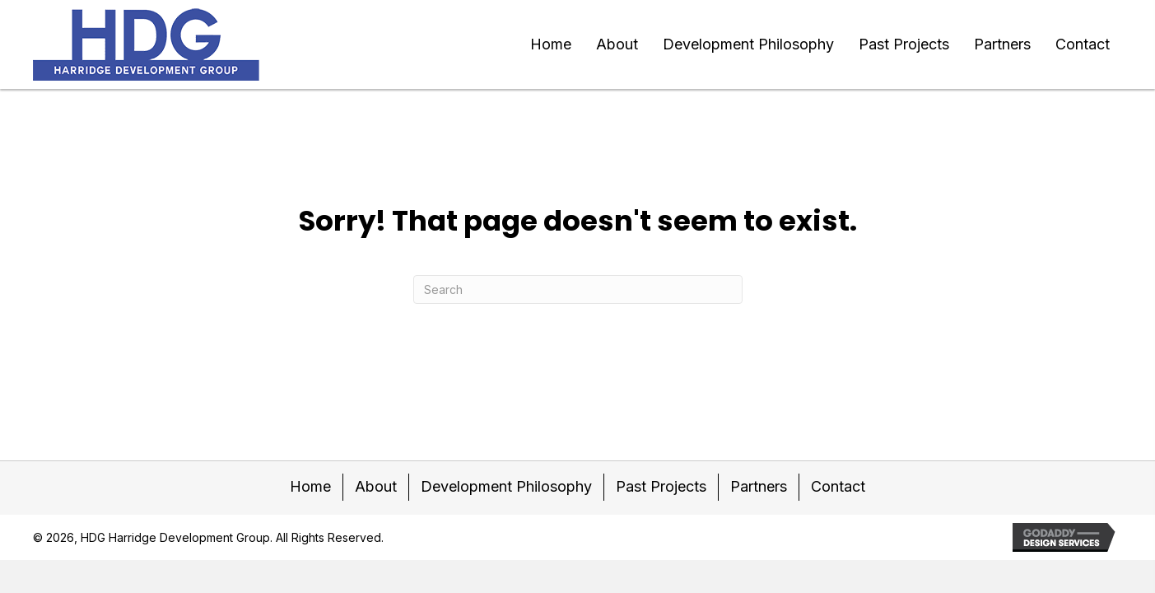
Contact (838, 486)
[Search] (578, 289)
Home (310, 486)
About (376, 486)
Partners (758, 486)
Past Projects (661, 486)
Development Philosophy (506, 486)
